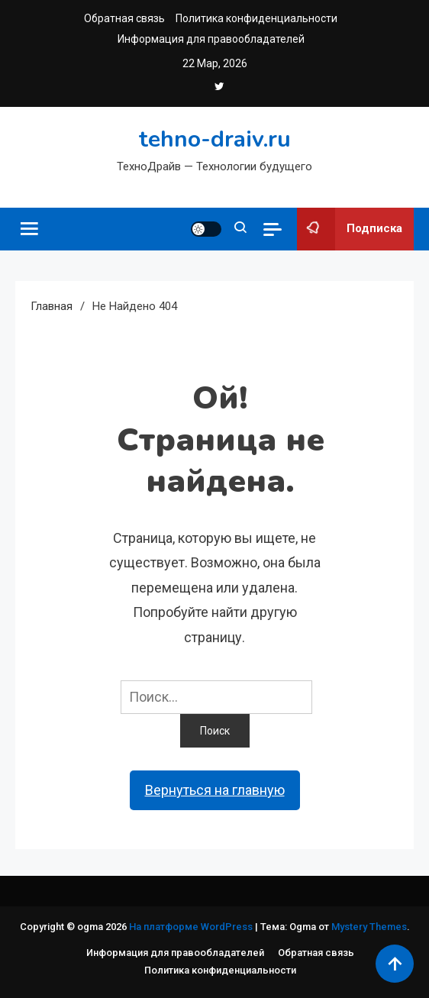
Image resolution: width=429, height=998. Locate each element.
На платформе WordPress (192, 926)
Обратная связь (124, 18)
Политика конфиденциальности (256, 18)
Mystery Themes (369, 926)
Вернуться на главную (215, 790)
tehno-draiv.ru (215, 139)
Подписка (349, 229)
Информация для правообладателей (211, 39)
